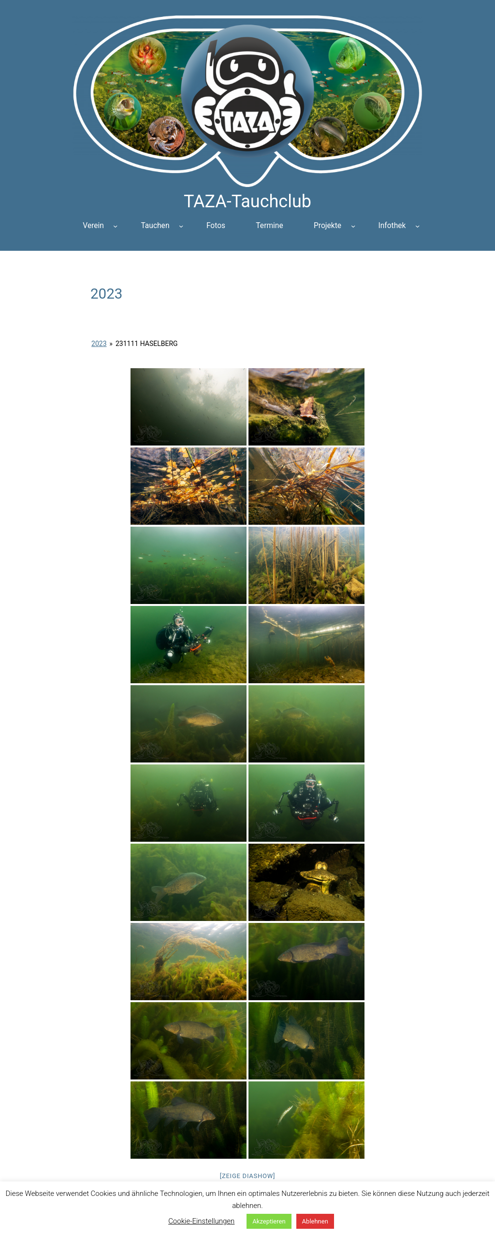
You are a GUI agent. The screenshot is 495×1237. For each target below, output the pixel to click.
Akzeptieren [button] (268, 1221)
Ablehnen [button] (315, 1221)
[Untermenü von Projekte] (353, 226)
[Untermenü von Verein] (115, 226)
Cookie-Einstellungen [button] (201, 1221)
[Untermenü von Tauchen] (181, 226)
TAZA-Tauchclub (247, 201)
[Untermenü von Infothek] (417, 226)
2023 (98, 343)
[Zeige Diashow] (248, 1175)
